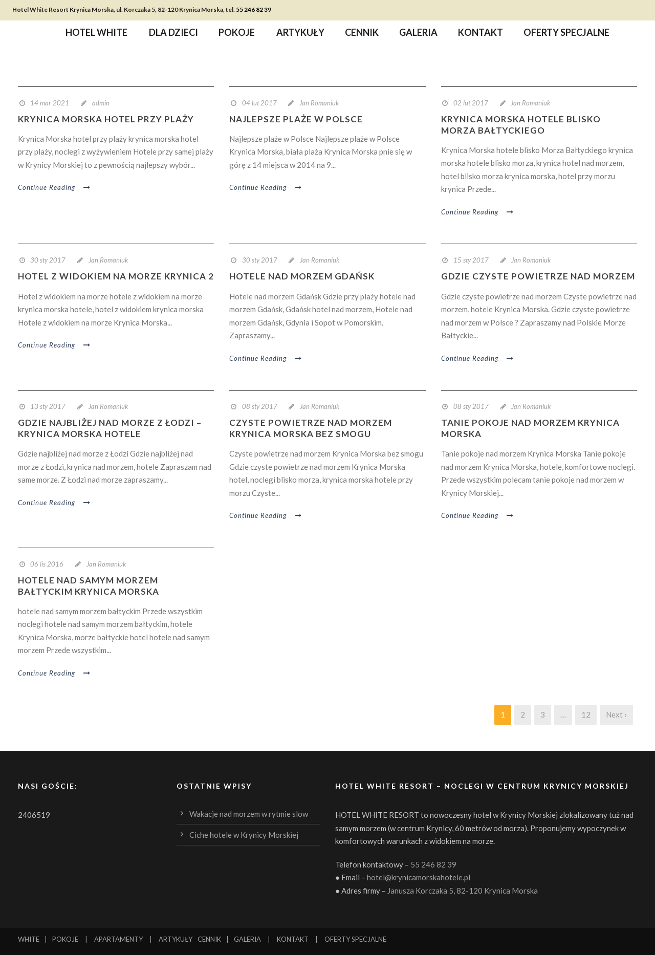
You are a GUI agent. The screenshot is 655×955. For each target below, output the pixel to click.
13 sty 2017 (48, 406)
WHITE (28, 939)
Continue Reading (54, 187)
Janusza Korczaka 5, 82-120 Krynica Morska (462, 890)
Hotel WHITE (96, 34)
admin (101, 103)
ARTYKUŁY (175, 939)
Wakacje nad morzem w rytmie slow (248, 813)
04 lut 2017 (259, 103)
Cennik (362, 34)
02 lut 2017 (470, 103)
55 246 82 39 (253, 9)
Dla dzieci (173, 34)
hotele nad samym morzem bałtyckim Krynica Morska (88, 586)
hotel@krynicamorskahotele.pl (418, 877)
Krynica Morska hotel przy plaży (106, 119)
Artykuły (300, 34)
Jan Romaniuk (319, 103)
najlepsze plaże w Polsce (296, 119)
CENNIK (209, 939)
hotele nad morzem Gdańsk (302, 276)
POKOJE (65, 939)
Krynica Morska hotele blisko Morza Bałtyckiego (521, 125)
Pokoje (237, 34)
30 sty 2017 (48, 260)
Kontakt (480, 34)
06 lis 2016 (46, 564)
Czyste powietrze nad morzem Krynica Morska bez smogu (310, 428)
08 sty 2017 (259, 406)
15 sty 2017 (471, 260)
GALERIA (247, 939)
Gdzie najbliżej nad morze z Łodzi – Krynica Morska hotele (110, 428)
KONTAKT (293, 939)
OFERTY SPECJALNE (355, 939)
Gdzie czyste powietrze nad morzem (538, 276)
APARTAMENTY (118, 939)
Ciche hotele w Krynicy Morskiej (243, 834)
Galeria (418, 34)
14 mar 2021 (49, 103)
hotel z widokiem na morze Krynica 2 (116, 276)
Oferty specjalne (566, 34)
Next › (616, 714)
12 (586, 714)
